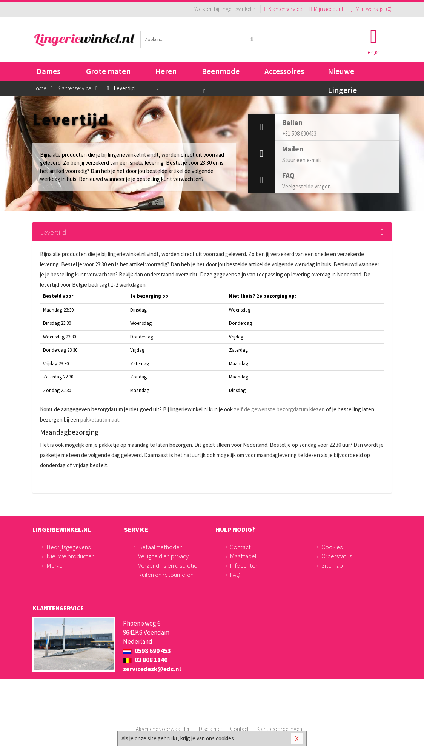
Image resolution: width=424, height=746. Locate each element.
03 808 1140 (145, 660)
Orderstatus (336, 556)
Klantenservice (283, 8)
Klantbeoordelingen (279, 728)
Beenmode (221, 73)
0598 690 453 (147, 651)
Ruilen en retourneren (166, 574)
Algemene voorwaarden (163, 728)
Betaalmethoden (160, 547)
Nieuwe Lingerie (342, 73)
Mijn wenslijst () (371, 8)
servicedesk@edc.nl (152, 669)
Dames (48, 73)
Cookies (332, 547)
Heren (166, 73)
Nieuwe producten (70, 556)
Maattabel (243, 556)
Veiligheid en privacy (163, 556)
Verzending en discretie (167, 565)
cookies (225, 738)
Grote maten (108, 73)
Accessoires (284, 71)
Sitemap (332, 565)
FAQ (235, 574)
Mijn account (326, 8)
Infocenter (243, 565)
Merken (56, 565)
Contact (240, 547)
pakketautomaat (99, 419)
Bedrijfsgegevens (68, 547)
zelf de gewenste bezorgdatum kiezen (279, 409)
